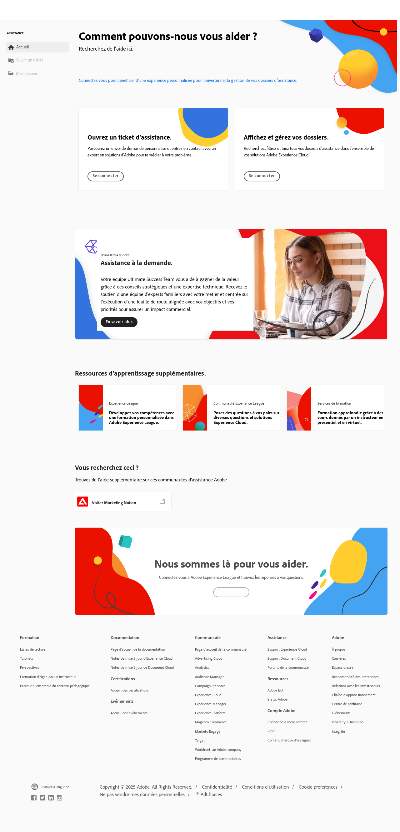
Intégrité (338, 731)
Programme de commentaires (218, 758)
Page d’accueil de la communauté (221, 649)
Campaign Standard (210, 685)
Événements (341, 713)
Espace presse (342, 667)
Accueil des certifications (130, 690)
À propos (338, 649)
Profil (271, 731)
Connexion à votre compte (288, 722)
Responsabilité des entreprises (355, 676)
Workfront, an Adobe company (218, 749)
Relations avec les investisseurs (356, 685)
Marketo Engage (207, 731)
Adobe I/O (275, 690)
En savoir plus (119, 322)
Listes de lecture (32, 649)
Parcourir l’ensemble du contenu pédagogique (55, 685)
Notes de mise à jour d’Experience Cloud (141, 658)
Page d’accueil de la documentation (138, 649)
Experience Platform (210, 713)
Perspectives (29, 667)
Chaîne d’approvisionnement (354, 694)
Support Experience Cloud (287, 649)
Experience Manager (210, 704)
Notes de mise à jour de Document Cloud (142, 667)
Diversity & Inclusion (347, 722)
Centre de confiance (347, 704)
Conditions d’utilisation (265, 787)
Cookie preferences (318, 787)
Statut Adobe (278, 699)
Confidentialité (217, 787)
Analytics (202, 667)
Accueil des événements (129, 713)
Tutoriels (26, 658)
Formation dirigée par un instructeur (48, 676)
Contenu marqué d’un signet (289, 740)
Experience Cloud (208, 694)
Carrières (339, 658)
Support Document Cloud (287, 658)
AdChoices (208, 794)
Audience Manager (209, 676)
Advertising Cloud (208, 658)
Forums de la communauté (288, 667)
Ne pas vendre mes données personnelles (142, 794)
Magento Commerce (211, 722)
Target (200, 740)
